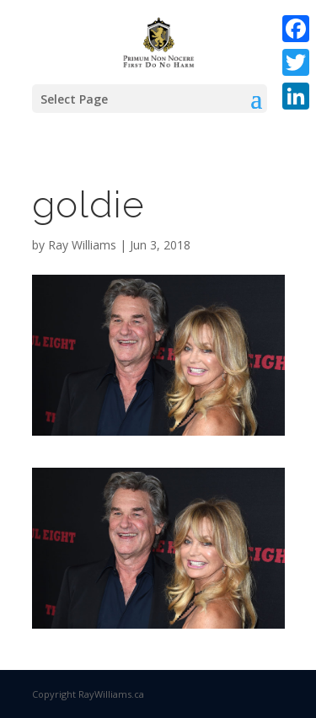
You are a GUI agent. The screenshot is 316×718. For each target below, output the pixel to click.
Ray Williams (82, 245)
